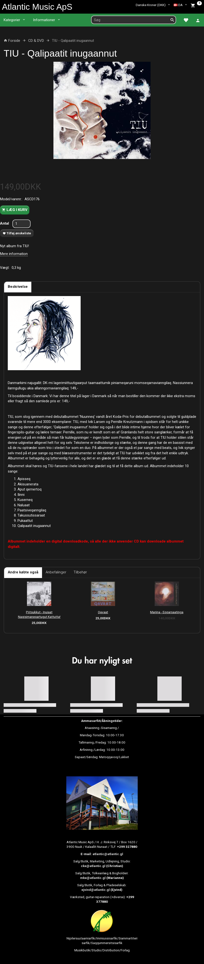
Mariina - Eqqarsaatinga (166, 612)
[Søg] (172, 20)
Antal (5, 223)
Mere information (14, 254)
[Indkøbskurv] (196, 5)
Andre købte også (23, 572)
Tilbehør (80, 572)
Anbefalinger (56, 572)
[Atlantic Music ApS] (37, 6)
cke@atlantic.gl (93, 866)
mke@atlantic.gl (93, 878)
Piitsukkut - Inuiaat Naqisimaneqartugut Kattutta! (39, 614)
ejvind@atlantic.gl (95, 890)
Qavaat (103, 612)
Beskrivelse (18, 286)
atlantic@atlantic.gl (108, 854)
